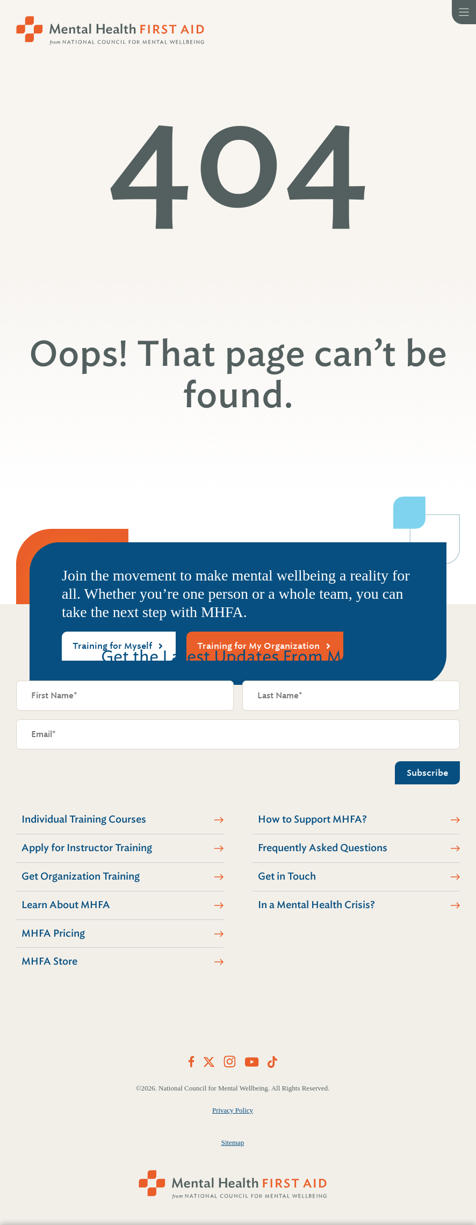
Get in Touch (287, 876)
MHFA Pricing (53, 933)
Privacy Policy (232, 1110)
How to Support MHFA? (312, 819)
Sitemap (232, 1142)
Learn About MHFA (65, 904)
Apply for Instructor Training (86, 847)
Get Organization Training (80, 876)
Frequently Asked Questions (322, 847)
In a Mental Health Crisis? (316, 904)
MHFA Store (49, 961)
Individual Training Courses (83, 819)
